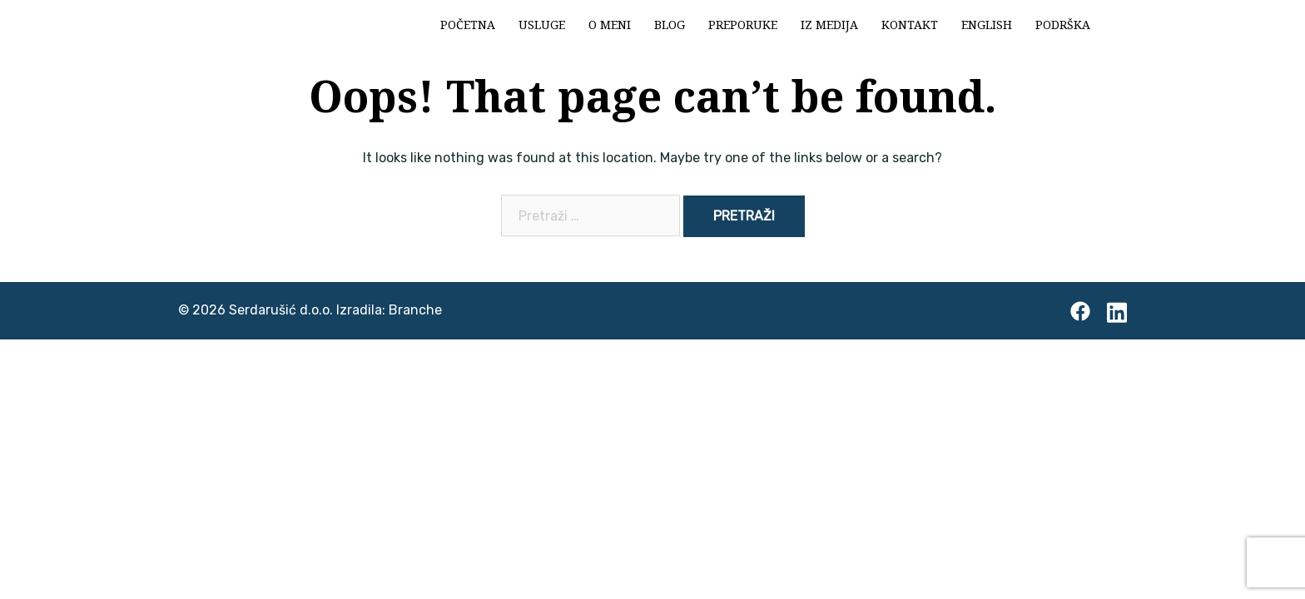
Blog (669, 24)
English (986, 24)
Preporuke (742, 24)
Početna (467, 24)
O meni (609, 24)
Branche (415, 310)
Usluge (542, 24)
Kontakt (909, 24)
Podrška (1062, 24)
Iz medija (829, 24)
